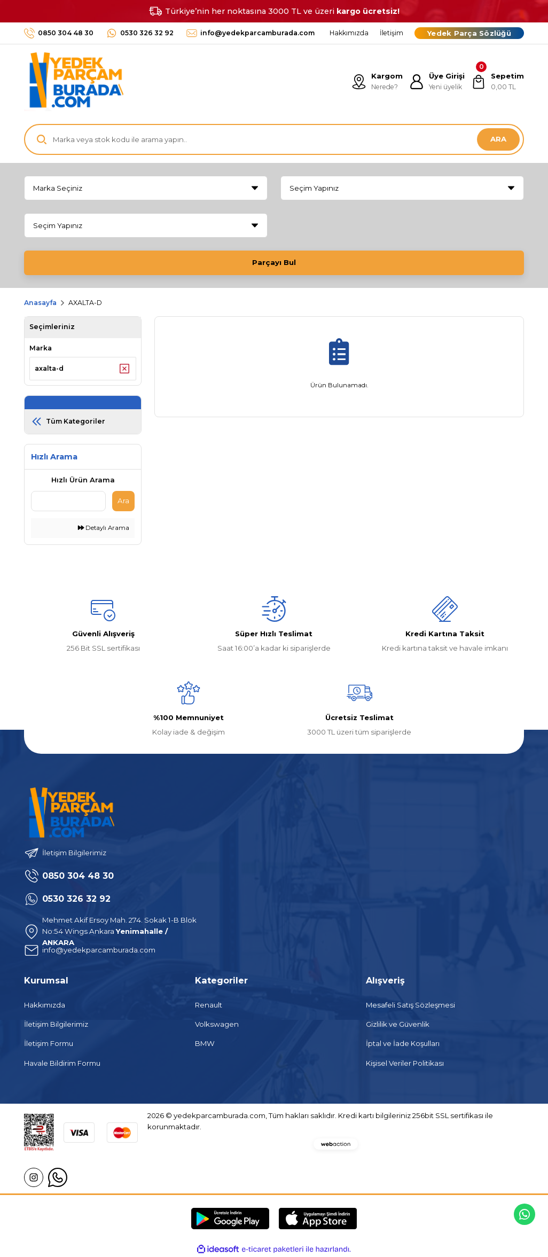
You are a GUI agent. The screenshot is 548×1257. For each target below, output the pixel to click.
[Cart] (497, 81)
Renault (208, 1005)
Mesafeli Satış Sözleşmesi (410, 1005)
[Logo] (73, 81)
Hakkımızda (44, 1005)
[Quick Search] (68, 501)
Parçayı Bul (274, 262)
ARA (498, 139)
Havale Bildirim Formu (62, 1063)
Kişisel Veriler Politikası (405, 1063)
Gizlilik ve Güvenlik (397, 1024)
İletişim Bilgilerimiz (56, 1024)
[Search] (274, 139)
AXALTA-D (85, 303)
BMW (205, 1043)
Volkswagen (217, 1024)
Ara (123, 500)
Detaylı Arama (103, 528)
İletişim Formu (48, 1043)
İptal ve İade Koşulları (403, 1043)
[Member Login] (437, 81)
